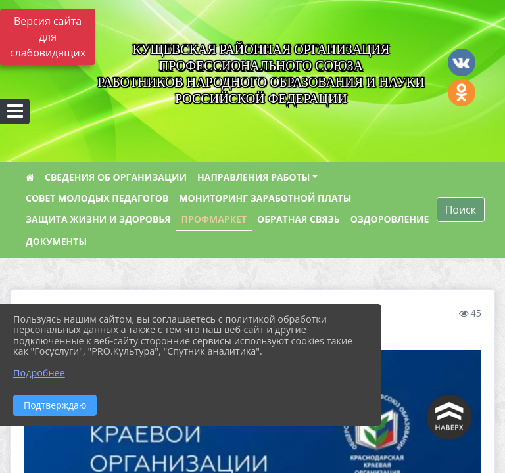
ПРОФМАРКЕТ (214, 219)
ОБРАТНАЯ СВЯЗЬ (298, 219)
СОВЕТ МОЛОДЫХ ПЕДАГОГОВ (97, 198)
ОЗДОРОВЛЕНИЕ (389, 219)
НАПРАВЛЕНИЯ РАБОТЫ (253, 177)
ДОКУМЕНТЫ (56, 241)
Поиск (460, 209)
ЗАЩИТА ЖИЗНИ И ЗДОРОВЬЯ (98, 219)
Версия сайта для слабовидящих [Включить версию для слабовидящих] (47, 37)
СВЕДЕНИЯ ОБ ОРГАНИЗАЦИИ (116, 177)
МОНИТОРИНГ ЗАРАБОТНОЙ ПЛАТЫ (265, 198)
